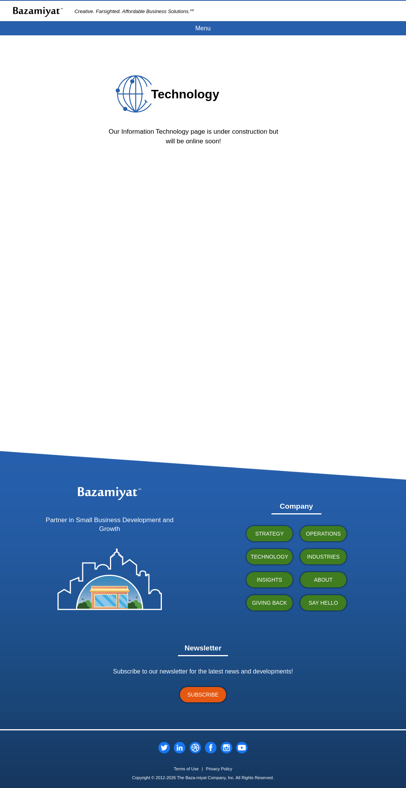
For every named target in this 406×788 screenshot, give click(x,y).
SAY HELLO (323, 603)
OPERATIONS (323, 534)
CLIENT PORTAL (379, 10)
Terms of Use (186, 768)
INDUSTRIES (323, 557)
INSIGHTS (269, 580)
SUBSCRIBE (203, 695)
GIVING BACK (269, 603)
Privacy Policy (219, 768)
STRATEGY (269, 534)
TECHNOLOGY (269, 557)
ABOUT (323, 580)
